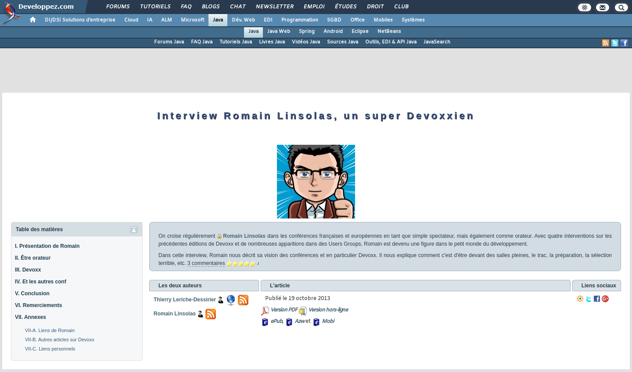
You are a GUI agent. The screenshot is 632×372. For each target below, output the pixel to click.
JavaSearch (437, 42)
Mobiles (383, 20)
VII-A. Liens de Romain (50, 330)
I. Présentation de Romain (47, 246)
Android (333, 32)
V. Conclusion (32, 293)
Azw (299, 321)
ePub (276, 321)
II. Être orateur (32, 258)
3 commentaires (206, 263)
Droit (375, 7)
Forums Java (169, 42)
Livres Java (272, 42)
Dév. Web (243, 20)
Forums (117, 7)
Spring (307, 32)
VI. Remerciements (38, 305)
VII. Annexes (30, 317)
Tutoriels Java (235, 42)
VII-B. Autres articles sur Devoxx (59, 339)
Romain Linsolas (244, 236)
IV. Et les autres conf (40, 282)
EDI (268, 20)
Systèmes (413, 20)
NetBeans (389, 32)
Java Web (278, 32)
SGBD (334, 20)
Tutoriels (155, 7)
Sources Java (342, 42)
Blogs (210, 7)
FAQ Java (201, 42)
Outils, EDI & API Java (391, 42)
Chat (237, 7)
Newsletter (274, 7)
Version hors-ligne (328, 310)
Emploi (313, 7)
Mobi (328, 321)
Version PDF (283, 310)
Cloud (131, 20)
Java (218, 20)
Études (345, 7)
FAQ (186, 7)
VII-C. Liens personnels (50, 348)
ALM (166, 20)
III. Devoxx (28, 270)
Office (357, 20)
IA (149, 20)
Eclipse (360, 32)
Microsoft (192, 20)
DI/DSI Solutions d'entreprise (80, 20)
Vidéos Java (306, 42)
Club (401, 7)
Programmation (299, 20)
